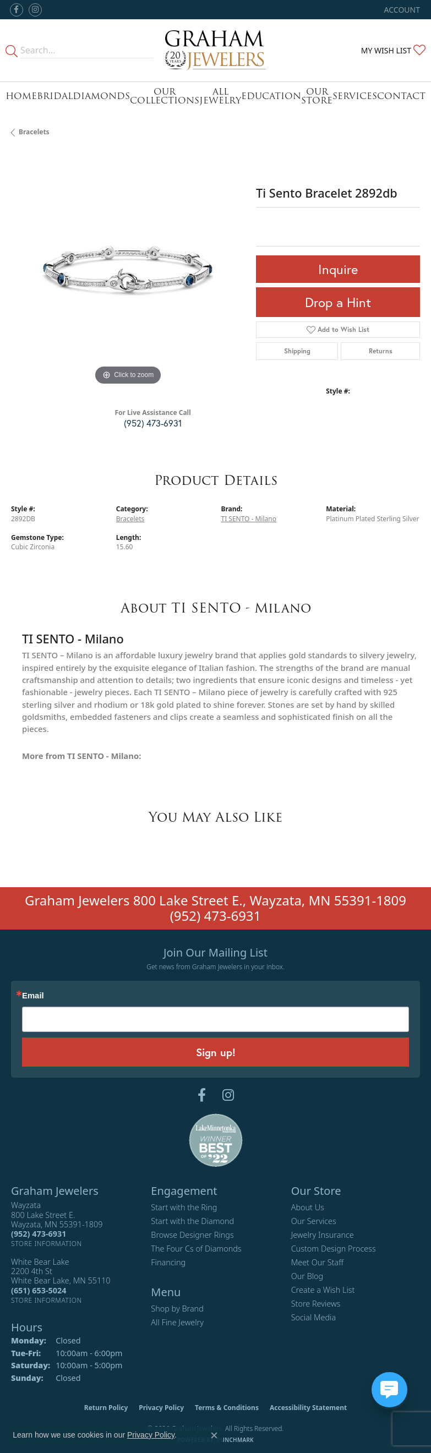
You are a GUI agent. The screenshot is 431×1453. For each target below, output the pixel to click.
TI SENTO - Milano (248, 518)
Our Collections (164, 96)
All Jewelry (220, 96)
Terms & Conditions (227, 1407)
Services (354, 96)
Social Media (313, 1317)
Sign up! (216, 1052)
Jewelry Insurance (322, 1235)
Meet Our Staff (317, 1262)
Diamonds (101, 96)
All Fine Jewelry (177, 1322)
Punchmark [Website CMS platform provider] (235, 1440)
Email (33, 996)
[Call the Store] (38, 1233)
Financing (168, 1262)
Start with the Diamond (192, 1221)
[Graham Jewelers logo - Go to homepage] (215, 50)
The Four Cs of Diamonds (196, 1248)
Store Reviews (316, 1303)
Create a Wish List (323, 1290)
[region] (128, 271)
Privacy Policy (161, 1407)
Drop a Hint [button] (338, 302)
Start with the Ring (184, 1207)
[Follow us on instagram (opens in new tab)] (35, 10)
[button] (401, 9)
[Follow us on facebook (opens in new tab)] (16, 10)
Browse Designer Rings (192, 1235)
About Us (307, 1207)
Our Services (313, 1221)
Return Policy (106, 1407)
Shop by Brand (177, 1308)
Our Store (316, 96)
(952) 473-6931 (153, 423)
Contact (401, 96)
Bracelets (34, 131)
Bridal (55, 96)
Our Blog (307, 1276)
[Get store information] (46, 1243)
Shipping (297, 351)
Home (21, 96)
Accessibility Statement (308, 1407)
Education (271, 96)
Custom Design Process (333, 1248)
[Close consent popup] (214, 1435)
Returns (380, 351)
